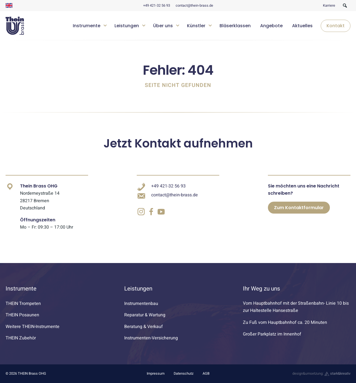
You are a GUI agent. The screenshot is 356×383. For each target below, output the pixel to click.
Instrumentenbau (141, 303)
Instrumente (86, 25)
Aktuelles (302, 25)
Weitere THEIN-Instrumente (32, 326)
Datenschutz (183, 373)
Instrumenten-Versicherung (151, 338)
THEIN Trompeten (23, 303)
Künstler (196, 25)
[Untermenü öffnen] (105, 24)
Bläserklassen (235, 25)
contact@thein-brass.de (194, 5)
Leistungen (126, 25)
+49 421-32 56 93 (156, 5)
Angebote (271, 25)
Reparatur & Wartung (144, 315)
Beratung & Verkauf (143, 326)
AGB (206, 373)
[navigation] (209, 26)
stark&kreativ (337, 373)
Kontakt (336, 25)
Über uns (163, 25)
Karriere (329, 5)
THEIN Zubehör (21, 338)
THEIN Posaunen (22, 315)
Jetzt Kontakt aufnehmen (178, 143)
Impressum (156, 373)
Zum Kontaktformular (299, 207)
